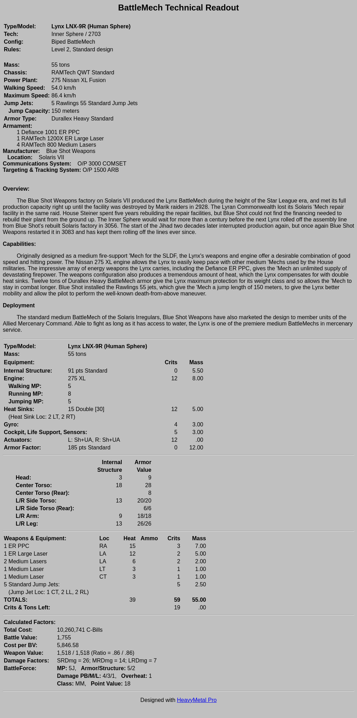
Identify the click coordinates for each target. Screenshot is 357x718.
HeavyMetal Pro (197, 700)
